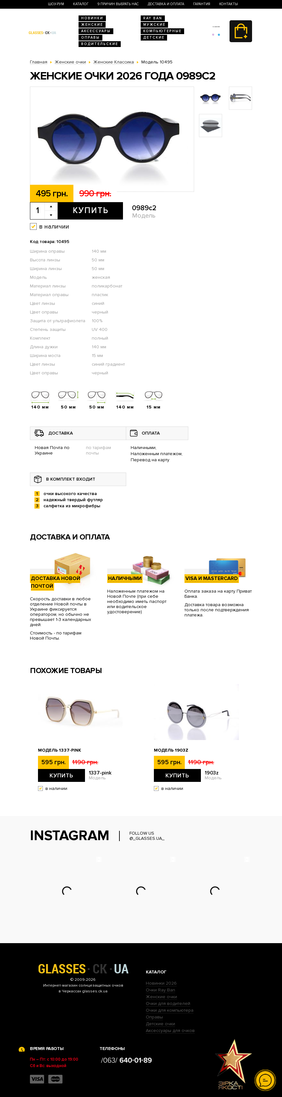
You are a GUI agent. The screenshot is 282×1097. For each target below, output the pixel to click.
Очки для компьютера (169, 1010)
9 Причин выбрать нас (118, 4)
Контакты (228, 4)
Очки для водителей (168, 1003)
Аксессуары (96, 31)
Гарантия (201, 4)
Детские (153, 37)
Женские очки (161, 996)
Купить (90, 210)
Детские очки (160, 1024)
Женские (92, 25)
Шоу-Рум (56, 4)
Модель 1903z (171, 750)
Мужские (154, 25)
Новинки (92, 18)
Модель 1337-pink (59, 750)
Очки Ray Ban (160, 990)
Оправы (90, 37)
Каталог (81, 4)
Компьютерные (162, 31)
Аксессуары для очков (170, 1030)
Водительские (99, 44)
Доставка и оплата (166, 4)
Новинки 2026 (161, 983)
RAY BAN (152, 18)
